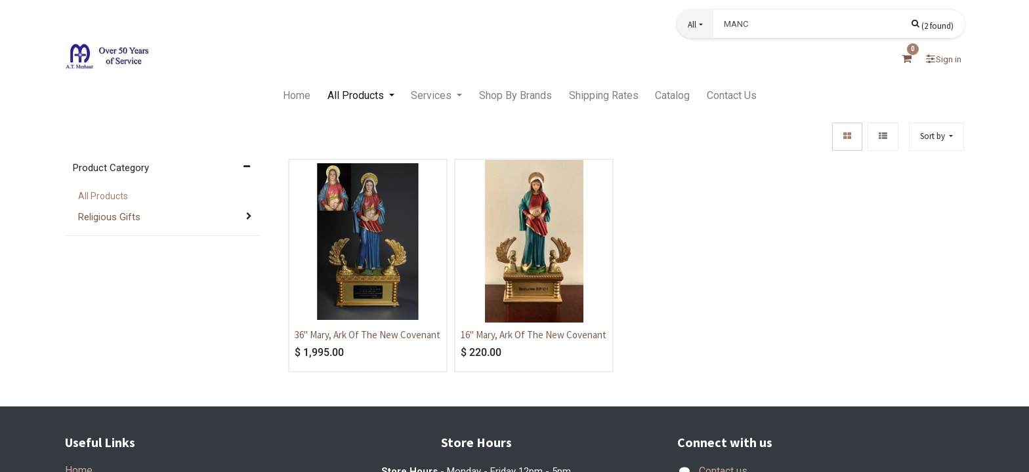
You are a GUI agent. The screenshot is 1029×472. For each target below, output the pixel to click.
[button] (695, 24)
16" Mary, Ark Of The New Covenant (533, 334)
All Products (103, 196)
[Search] (932, 25)
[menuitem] (296, 95)
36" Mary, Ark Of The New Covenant (367, 334)
